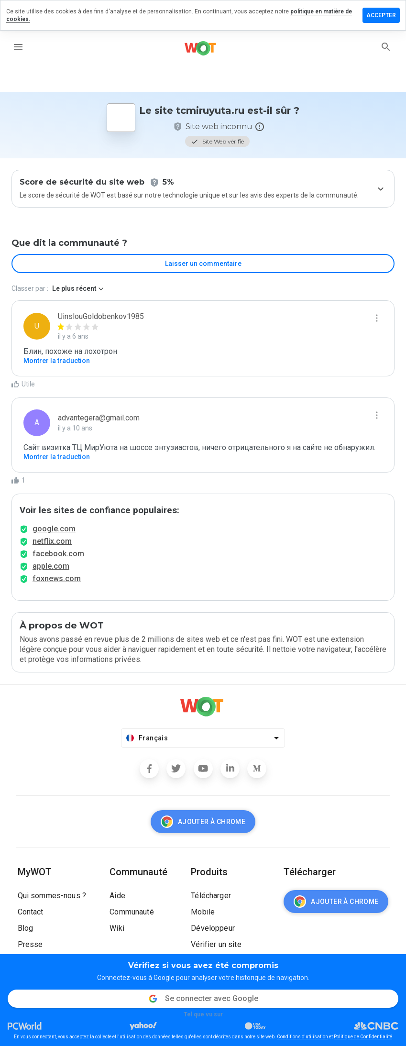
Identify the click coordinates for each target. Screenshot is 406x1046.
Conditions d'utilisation (302, 1036)
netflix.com (52, 541)
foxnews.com (57, 578)
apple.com (51, 566)
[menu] (18, 46)
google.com (54, 528)
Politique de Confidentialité (363, 1036)
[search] (385, 46)
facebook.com (58, 553)
